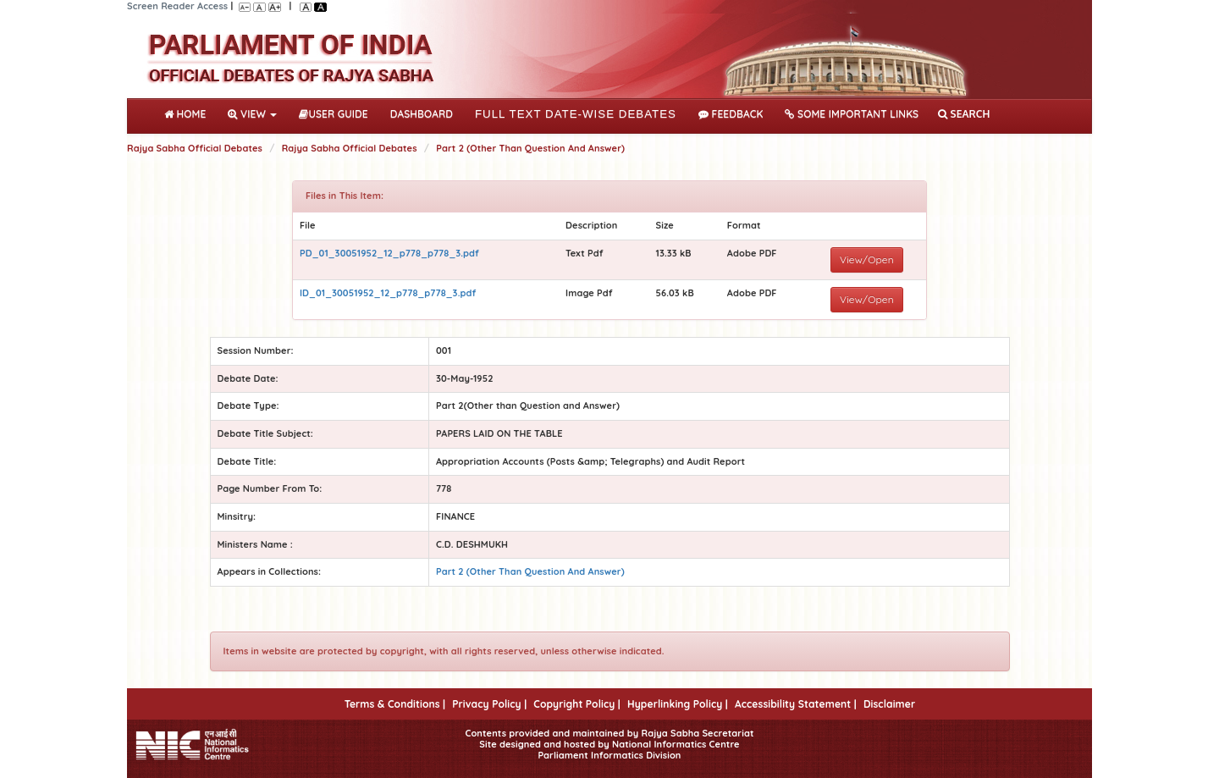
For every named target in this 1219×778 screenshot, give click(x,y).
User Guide (333, 114)
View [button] (252, 114)
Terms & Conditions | (395, 704)
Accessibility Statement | (796, 704)
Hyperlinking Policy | (677, 704)
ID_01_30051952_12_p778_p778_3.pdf (388, 293)
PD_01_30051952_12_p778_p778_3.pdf (389, 253)
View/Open (867, 259)
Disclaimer (889, 704)
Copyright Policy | (577, 704)
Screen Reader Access (177, 6)
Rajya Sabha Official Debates (194, 148)
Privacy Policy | (489, 704)
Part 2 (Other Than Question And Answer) (530, 148)
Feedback (730, 114)
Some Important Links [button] (851, 114)
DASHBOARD (421, 114)
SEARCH (964, 114)
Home (188, 112)
